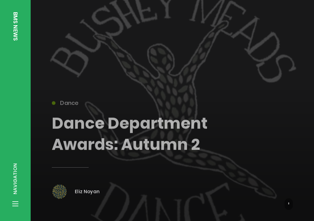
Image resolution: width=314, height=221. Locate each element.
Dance (65, 104)
